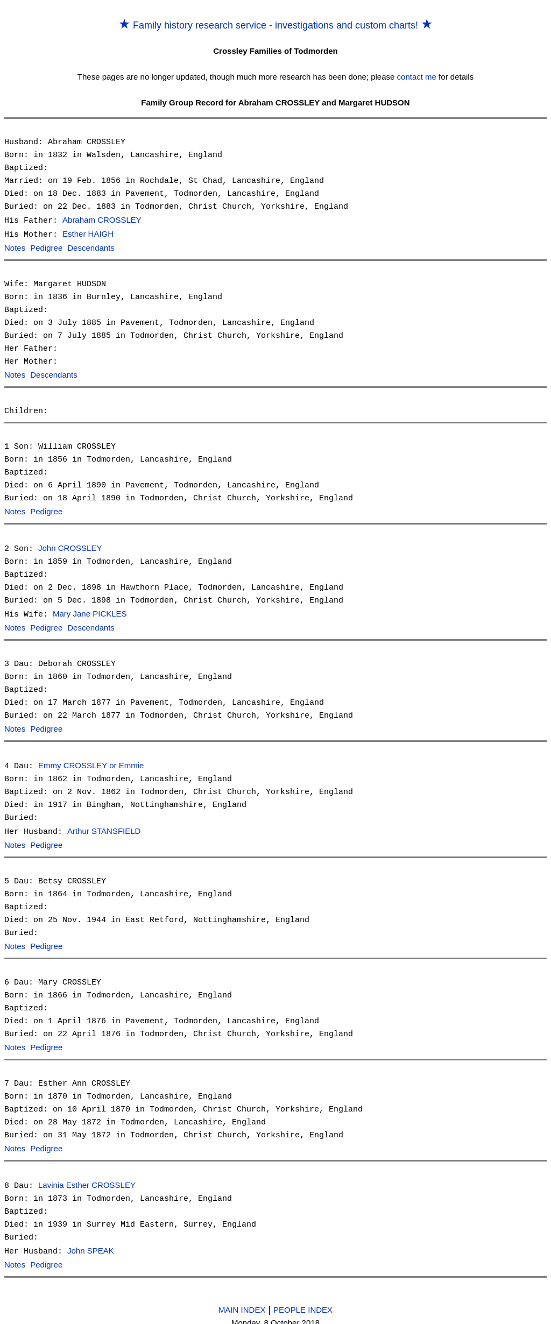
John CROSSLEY (70, 545)
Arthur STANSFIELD (103, 826)
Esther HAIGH (88, 233)
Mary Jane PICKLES (90, 610)
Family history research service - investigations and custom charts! (275, 25)
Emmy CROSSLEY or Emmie (91, 761)
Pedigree (46, 247)
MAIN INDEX (242, 1300)
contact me (416, 76)
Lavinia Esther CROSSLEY (87, 1177)
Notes (14, 247)
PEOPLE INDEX (303, 1300)
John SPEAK (90, 1242)
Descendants (91, 247)
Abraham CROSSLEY (102, 220)
